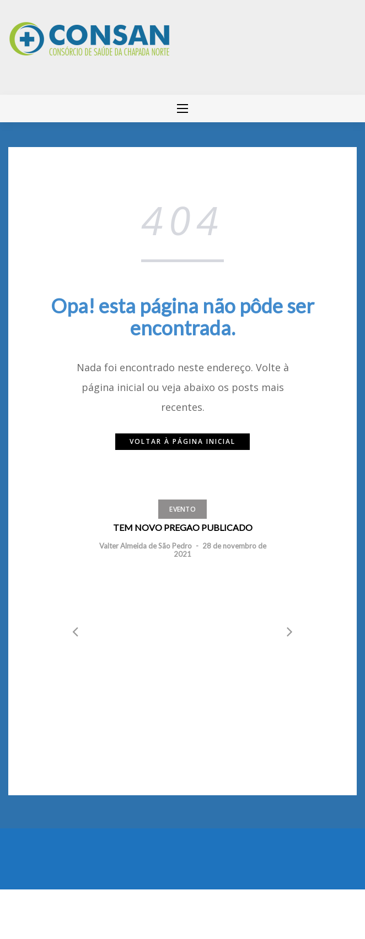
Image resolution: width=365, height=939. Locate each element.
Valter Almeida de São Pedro (145, 545)
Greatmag (129, 911)
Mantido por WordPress (48, 911)
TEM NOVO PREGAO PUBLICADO (183, 527)
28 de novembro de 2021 (220, 549)
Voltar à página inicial (182, 441)
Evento (182, 509)
